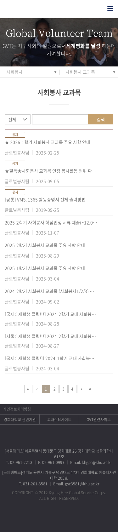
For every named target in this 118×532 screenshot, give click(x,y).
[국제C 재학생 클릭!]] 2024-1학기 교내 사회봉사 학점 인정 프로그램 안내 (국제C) (51, 358)
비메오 (67, 518)
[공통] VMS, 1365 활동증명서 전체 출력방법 (45, 199)
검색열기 (98, 8)
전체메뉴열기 (110, 8)
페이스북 (34, 518)
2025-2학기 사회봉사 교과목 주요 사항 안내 (45, 245)
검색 (101, 119)
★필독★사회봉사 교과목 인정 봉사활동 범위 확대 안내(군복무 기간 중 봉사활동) (51, 171)
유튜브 (83, 518)
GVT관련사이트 (99, 419)
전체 (12, 119)
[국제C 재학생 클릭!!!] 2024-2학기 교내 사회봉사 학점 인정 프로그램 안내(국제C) (51, 314)
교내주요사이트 (59, 419)
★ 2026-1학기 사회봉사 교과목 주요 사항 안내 (47, 142)
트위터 (51, 518)
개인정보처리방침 (17, 409)
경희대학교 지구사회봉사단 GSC (34, 9)
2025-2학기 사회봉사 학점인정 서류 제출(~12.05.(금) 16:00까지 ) (51, 222)
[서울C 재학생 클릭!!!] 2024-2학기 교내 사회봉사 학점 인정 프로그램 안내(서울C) (51, 336)
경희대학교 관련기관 (20, 419)
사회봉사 (14, 72)
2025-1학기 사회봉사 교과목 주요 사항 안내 (45, 268)
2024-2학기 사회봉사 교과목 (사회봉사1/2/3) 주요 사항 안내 (51, 291)
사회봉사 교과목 (80, 72)
